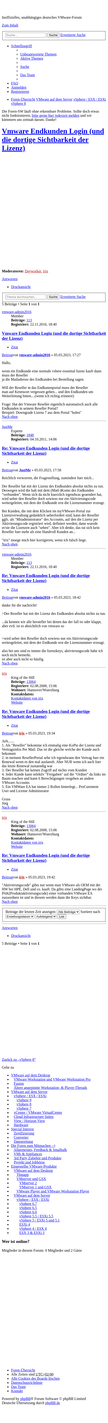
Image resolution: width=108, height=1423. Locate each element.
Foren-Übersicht (23, 1370)
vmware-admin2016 (16, 312)
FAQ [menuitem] (14, 83)
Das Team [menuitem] (27, 75)
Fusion (19, 1083)
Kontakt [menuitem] (17, 1391)
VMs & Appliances (28, 1154)
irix (45, 271)
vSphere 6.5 (28, 1208)
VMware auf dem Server (29, 1092)
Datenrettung (23, 1141)
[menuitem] (27, 1383)
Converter (21, 1137)
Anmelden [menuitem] (18, 87)
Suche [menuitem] (24, 67)
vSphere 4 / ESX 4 (33, 1229)
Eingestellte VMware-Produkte (34, 1166)
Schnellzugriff (21, 46)
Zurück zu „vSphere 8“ (19, 1059)
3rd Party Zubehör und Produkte (37, 1158)
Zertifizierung (24, 1133)
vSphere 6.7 (28, 1204)
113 (29, 320)
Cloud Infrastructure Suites (34, 1117)
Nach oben (10, 417)
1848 (30, 435)
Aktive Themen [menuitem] (31, 58)
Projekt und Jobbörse (29, 1162)
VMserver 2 (28, 1183)
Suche (53, 35)
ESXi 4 (24, 1224)
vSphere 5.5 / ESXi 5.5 (36, 1216)
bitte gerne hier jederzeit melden (55, 115)
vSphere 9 (24, 1100)
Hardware (21, 1125)
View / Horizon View (29, 1121)
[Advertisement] (54, 211)
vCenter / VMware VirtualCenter (38, 1112)
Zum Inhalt (10, 25)
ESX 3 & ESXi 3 (31, 1233)
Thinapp (23, 1175)
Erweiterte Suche (73, 35)
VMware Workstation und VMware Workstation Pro (52, 1079)
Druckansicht (21, 287)
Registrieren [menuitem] (20, 91)
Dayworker (33, 271)
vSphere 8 (24, 1104)
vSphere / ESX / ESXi (30, 1096)
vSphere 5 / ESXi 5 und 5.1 (39, 1220)
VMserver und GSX (31, 1179)
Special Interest (22, 1129)
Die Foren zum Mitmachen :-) (33, 1146)
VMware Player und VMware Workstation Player (53, 1191)
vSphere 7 (24, 1108)
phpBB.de (52, 1403)
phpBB (25, 1399)
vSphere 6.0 (28, 1212)
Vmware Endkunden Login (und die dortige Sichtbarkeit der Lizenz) (53, 139)
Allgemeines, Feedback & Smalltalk (40, 1150)
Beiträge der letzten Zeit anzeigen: (43, 912)
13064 (31, 682)
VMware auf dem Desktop (30, 1075)
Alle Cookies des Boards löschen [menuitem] (35, 1378)
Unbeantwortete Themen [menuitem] (38, 54)
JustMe (7, 427)
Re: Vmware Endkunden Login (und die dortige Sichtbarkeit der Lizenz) (46, 451)
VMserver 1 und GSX (35, 1187)
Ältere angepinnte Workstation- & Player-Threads (50, 1088)
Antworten (9, 279)
